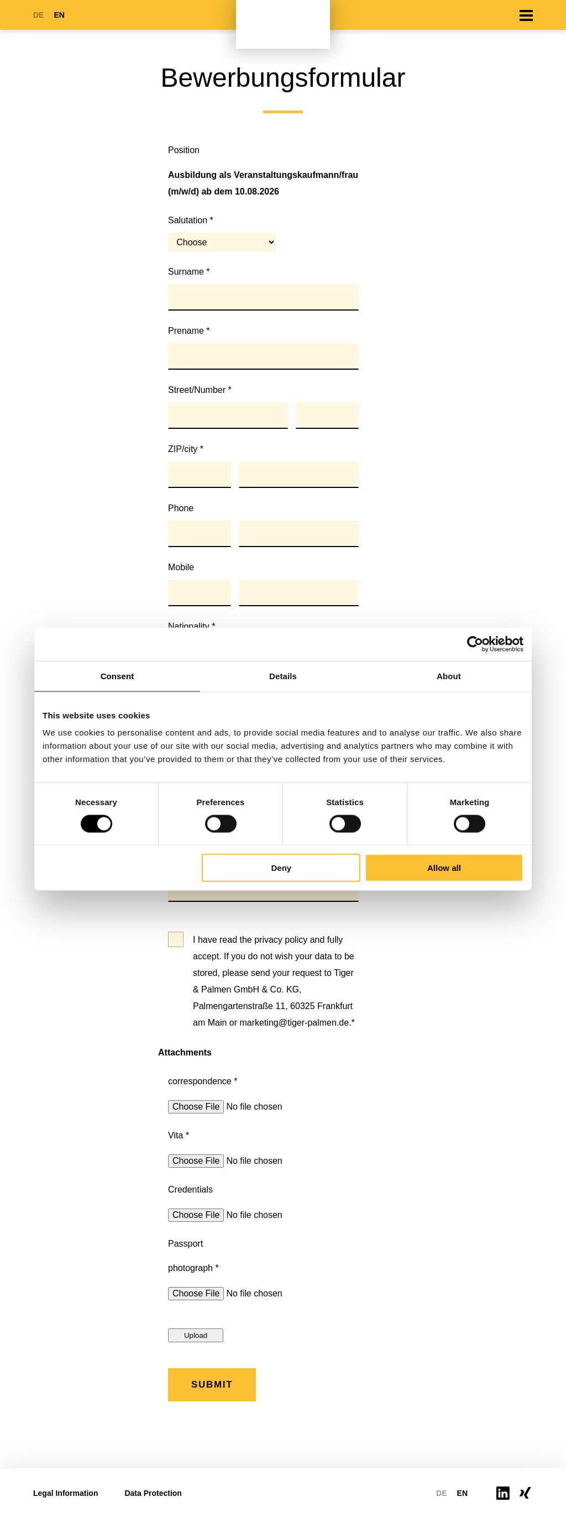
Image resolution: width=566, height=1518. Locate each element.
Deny (281, 868)
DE (38, 14)
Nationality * (191, 626)
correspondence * (202, 1081)
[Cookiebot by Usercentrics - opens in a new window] (475, 643)
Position (184, 150)
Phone (180, 508)
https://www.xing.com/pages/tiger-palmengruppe (526, 1493)
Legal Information (65, 1493)
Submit (212, 1384)
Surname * (189, 271)
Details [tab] (283, 675)
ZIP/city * (185, 449)
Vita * (178, 1135)
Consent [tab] (117, 675)
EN (59, 14)
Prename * (189, 330)
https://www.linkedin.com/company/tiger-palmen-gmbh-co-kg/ (503, 1493)
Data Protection (152, 1493)
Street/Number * (200, 390)
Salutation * (190, 220)
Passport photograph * (193, 1256)
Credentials (190, 1189)
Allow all (444, 868)
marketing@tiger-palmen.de (294, 1022)
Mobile (181, 567)
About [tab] (449, 675)
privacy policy (280, 939)
